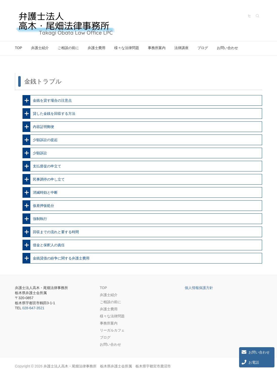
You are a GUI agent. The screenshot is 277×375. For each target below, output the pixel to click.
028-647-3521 (33, 308)
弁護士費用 (96, 48)
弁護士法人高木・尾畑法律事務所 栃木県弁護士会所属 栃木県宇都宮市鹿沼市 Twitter (249, 16)
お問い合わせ (227, 48)
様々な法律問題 (126, 48)
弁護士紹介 (40, 48)
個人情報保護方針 (199, 288)
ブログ (202, 48)
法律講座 (181, 48)
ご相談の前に (68, 48)
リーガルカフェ (112, 330)
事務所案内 (157, 48)
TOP (18, 48)
